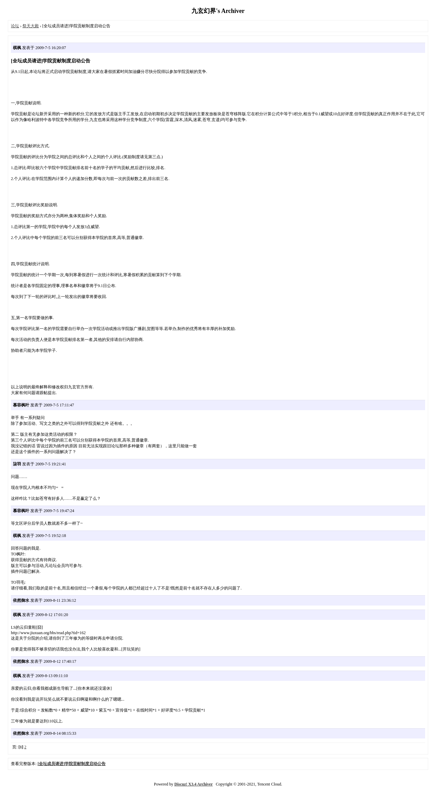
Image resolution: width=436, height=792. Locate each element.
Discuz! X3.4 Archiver (193, 784)
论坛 (15, 26)
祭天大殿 (30, 26)
